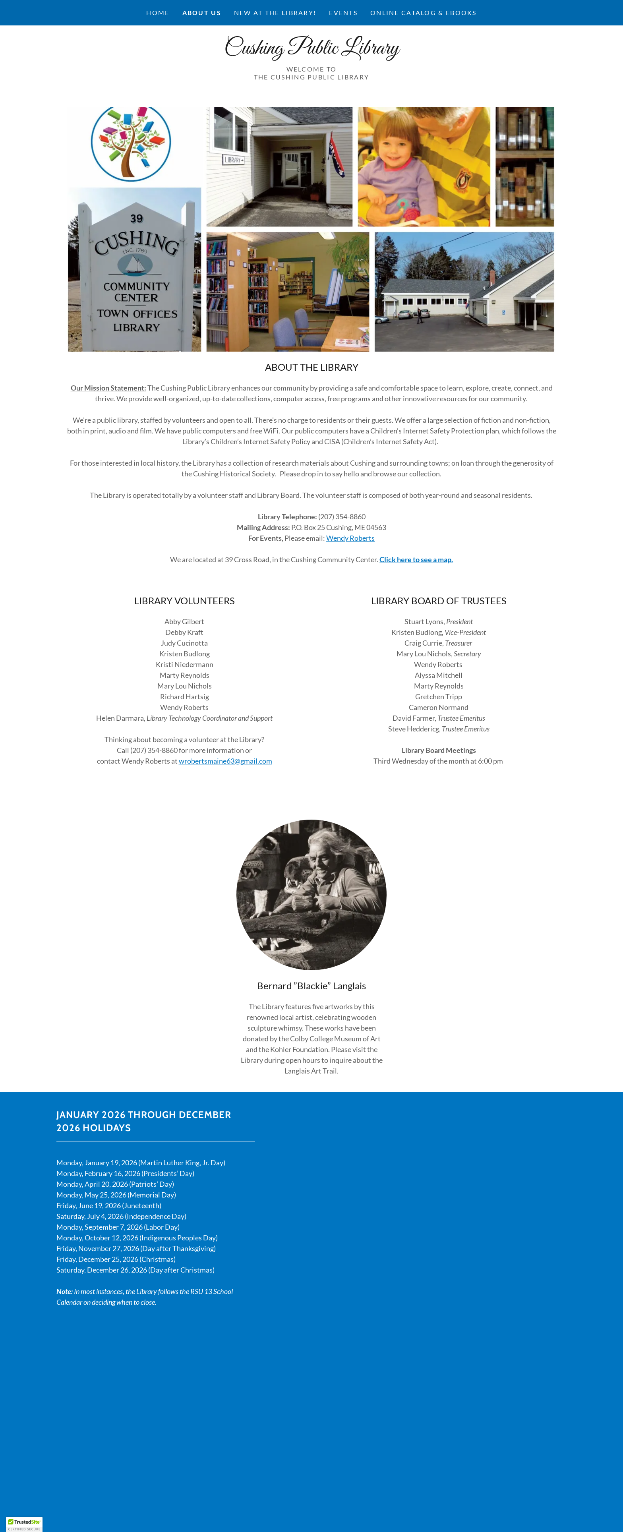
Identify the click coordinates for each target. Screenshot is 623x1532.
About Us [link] (201, 12)
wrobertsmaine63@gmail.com (225, 760)
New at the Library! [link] (275, 12)
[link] (311, 50)
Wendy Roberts (350, 538)
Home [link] (157, 12)
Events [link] (343, 12)
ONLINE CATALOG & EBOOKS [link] (423, 12)
